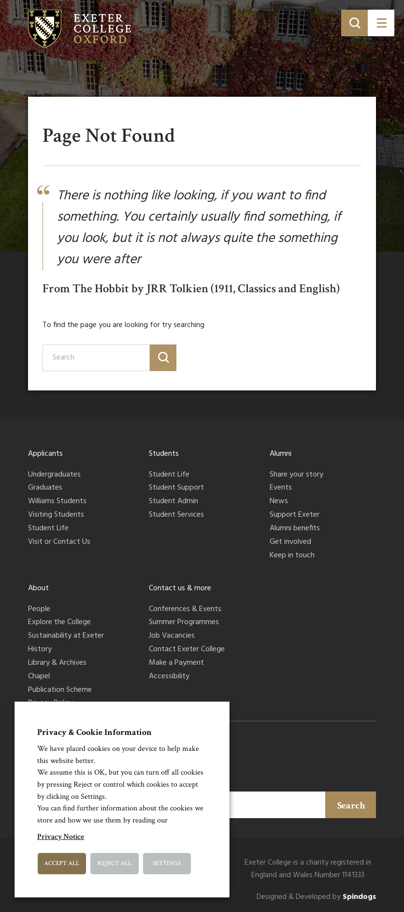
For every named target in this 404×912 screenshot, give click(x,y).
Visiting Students (56, 515)
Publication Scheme (60, 690)
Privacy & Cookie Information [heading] (94, 732)
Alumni (280, 454)
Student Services (176, 515)
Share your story (296, 475)
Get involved (290, 542)
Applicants (45, 454)
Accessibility (169, 677)
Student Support (176, 488)
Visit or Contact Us (59, 542)
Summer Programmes (184, 622)
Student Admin (173, 502)
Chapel (39, 677)
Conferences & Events (185, 609)
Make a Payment (176, 663)
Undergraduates (54, 475)
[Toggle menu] (381, 23)
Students (164, 454)
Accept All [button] (61, 863)
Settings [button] (167, 863)
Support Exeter (294, 515)
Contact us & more (180, 588)
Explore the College (59, 622)
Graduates (45, 488)
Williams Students (57, 502)
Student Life (48, 529)
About (38, 588)
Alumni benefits (295, 529)
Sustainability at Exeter (66, 636)
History (40, 650)
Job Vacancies (172, 636)
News (279, 502)
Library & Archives (57, 663)
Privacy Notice (60, 837)
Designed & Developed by (316, 897)
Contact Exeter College (187, 650)
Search (351, 805)
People (39, 609)
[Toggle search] (354, 23)
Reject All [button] (114, 863)
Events (281, 488)
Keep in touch (292, 556)
